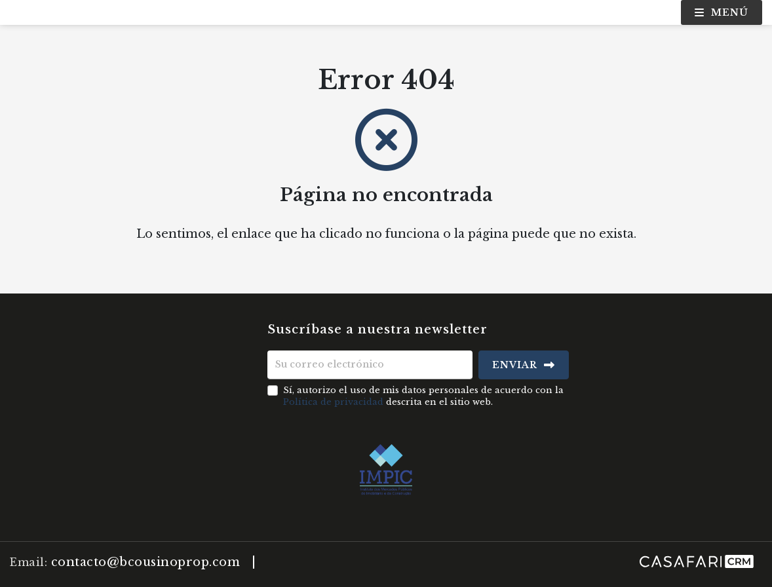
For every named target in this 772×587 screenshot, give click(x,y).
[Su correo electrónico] (370, 364)
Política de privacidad (333, 401)
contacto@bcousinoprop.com (146, 562)
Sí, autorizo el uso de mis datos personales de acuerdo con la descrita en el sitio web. (423, 396)
